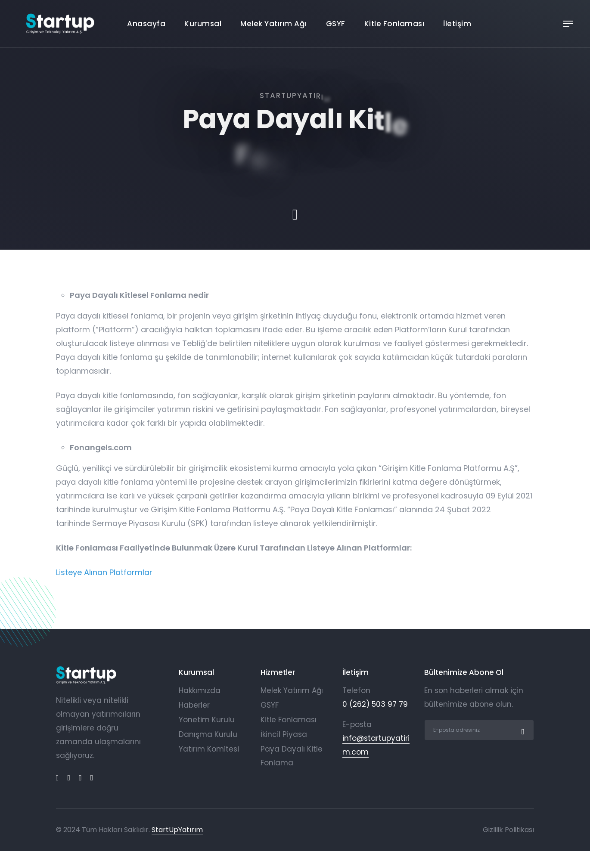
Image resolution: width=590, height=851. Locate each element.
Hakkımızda (199, 690)
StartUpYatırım (177, 830)
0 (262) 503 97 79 (375, 704)
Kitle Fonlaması (394, 24)
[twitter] (80, 778)
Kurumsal (202, 24)
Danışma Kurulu (208, 734)
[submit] (522, 730)
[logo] (86, 675)
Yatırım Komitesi (209, 749)
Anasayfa (146, 24)
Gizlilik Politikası (508, 830)
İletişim (457, 24)
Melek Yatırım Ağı (273, 24)
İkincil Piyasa (284, 734)
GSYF (335, 24)
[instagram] (91, 778)
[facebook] (57, 778)
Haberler (194, 705)
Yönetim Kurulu (207, 720)
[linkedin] (69, 778)
